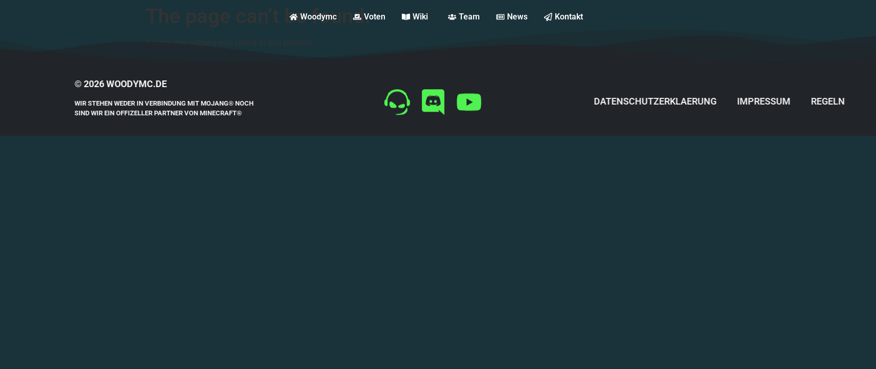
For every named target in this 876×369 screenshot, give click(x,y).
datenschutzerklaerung (699, 101)
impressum (807, 101)
